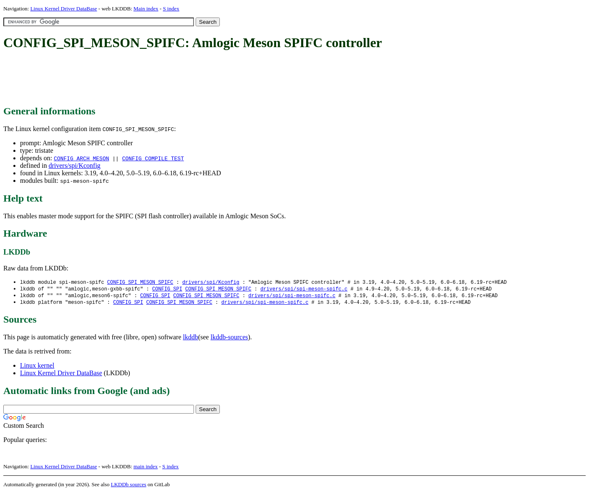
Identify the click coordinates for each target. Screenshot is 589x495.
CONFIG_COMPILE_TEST (153, 158)
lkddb (190, 338)
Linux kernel (37, 367)
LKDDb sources (128, 486)
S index (171, 8)
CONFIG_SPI (167, 289)
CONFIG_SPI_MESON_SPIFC (140, 282)
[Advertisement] (155, 78)
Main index (146, 8)
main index (145, 468)
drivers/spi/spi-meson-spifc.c (303, 289)
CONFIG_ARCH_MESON (81, 158)
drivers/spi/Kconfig (74, 165)
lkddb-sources (229, 338)
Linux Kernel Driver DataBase (63, 8)
